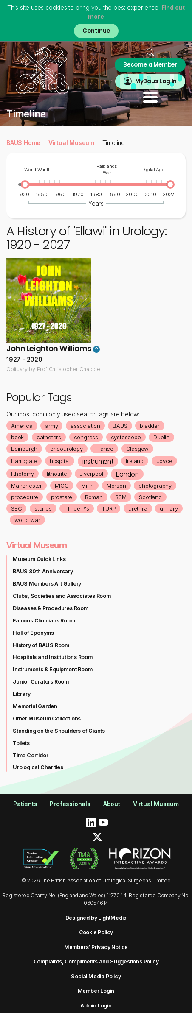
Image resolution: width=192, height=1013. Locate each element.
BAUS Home (23, 142)
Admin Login (96, 1005)
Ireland (135, 461)
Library (22, 694)
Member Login (96, 991)
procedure (24, 497)
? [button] (96, 349)
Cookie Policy (96, 932)
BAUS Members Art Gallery (47, 583)
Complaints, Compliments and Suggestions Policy (96, 961)
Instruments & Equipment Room (52, 669)
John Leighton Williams (48, 348)
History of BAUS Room (41, 645)
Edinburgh (24, 448)
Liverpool (91, 473)
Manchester (26, 485)
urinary (169, 508)
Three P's (76, 508)
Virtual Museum (71, 142)
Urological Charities (38, 767)
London (127, 474)
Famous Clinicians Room (44, 620)
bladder (150, 425)
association (85, 425)
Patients (25, 803)
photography (155, 485)
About (111, 803)
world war (27, 519)
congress (86, 437)
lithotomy (22, 473)
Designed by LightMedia (96, 918)
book (17, 437)
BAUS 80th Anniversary (43, 571)
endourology (66, 448)
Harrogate (24, 461)
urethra (137, 508)
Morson (116, 485)
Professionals (70, 803)
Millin (87, 485)
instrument (97, 461)
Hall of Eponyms (33, 633)
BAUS (120, 425)
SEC (16, 508)
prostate (61, 497)
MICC (62, 485)
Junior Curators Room (41, 681)
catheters (49, 437)
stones (43, 508)
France (104, 448)
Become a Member (150, 65)
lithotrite (57, 473)
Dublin (161, 437)
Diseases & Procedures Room (50, 608)
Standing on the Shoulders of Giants (59, 731)
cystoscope (126, 437)
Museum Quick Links (39, 559)
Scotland (150, 497)
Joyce (164, 461)
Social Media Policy (96, 976)
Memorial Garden (35, 706)
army (51, 425)
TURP (109, 508)
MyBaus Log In (156, 81)
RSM (120, 497)
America (22, 425)
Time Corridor (30, 755)
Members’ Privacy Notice (96, 947)
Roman (94, 497)
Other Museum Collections (47, 718)
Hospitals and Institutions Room (53, 657)
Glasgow (137, 448)
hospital (60, 461)
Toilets (21, 743)
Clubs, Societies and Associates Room (62, 596)
